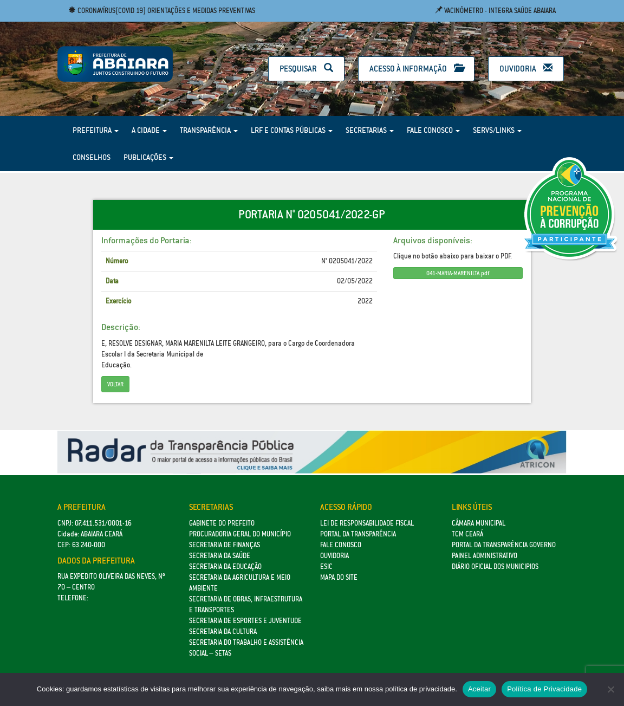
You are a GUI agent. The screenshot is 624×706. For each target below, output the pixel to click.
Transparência (209, 130)
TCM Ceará (467, 534)
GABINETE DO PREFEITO (222, 523)
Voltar (115, 384)
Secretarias (370, 130)
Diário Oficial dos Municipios (495, 566)
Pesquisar (306, 68)
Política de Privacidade (544, 689)
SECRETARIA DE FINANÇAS (224, 545)
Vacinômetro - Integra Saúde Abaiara (495, 11)
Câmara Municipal (478, 523)
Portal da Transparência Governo (504, 545)
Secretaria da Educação (225, 566)
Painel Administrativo (484, 556)
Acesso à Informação (416, 68)
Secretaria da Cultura (223, 631)
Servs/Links (497, 130)
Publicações (148, 157)
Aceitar (479, 689)
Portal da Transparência (358, 534)
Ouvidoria (525, 68)
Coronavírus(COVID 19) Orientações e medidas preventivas (161, 11)
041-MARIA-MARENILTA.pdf (457, 273)
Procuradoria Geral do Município (240, 534)
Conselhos (91, 157)
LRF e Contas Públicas (292, 130)
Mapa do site (339, 577)
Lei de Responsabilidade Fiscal (367, 523)
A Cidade (149, 130)
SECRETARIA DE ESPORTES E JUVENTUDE (245, 621)
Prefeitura (96, 130)
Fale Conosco (433, 130)
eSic (326, 566)
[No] (610, 689)
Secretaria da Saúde (219, 556)
